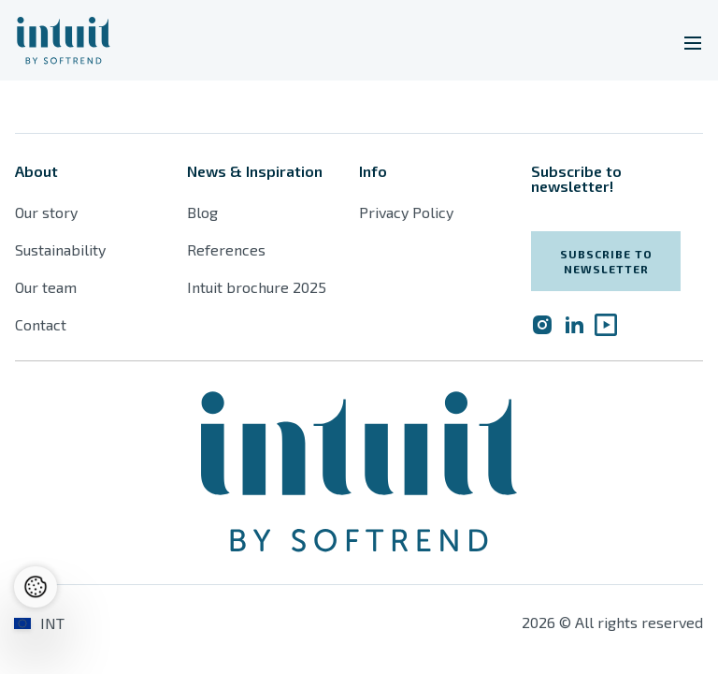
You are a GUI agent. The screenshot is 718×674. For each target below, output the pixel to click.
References (226, 249)
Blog (202, 212)
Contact (40, 324)
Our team (46, 287)
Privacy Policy (406, 212)
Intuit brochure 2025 (256, 287)
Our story (46, 212)
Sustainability (60, 249)
